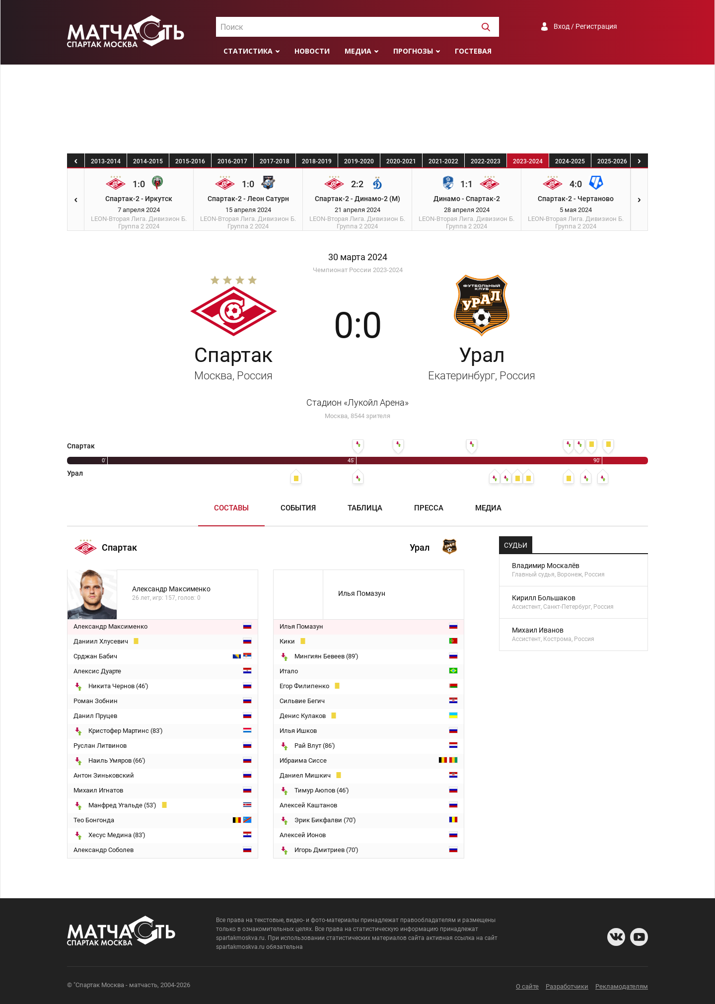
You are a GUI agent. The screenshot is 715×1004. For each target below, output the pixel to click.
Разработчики (567, 986)
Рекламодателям (621, 986)
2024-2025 (570, 161)
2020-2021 (401, 161)
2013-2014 (106, 161)
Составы (231, 507)
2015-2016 (190, 161)
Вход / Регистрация (585, 26)
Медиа (358, 51)
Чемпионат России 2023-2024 (358, 270)
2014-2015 (148, 161)
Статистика (248, 51)
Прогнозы (413, 51)
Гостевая (473, 51)
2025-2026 (612, 161)
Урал (481, 362)
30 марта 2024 (357, 257)
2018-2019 (317, 161)
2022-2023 (485, 161)
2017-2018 (274, 161)
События (298, 507)
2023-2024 (528, 161)
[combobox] (357, 27)
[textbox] (357, 27)
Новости (312, 51)
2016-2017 (232, 161)
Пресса (428, 507)
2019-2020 (359, 161)
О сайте (527, 986)
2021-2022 (443, 161)
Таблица (365, 507)
